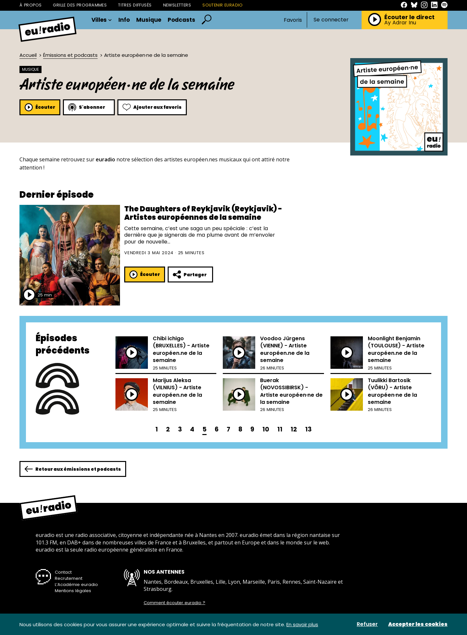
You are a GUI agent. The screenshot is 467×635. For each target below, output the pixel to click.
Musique (148, 20)
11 (279, 429)
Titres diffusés (134, 5)
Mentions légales (73, 591)
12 (294, 429)
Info (124, 20)
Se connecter (331, 19)
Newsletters (177, 5)
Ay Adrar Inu (400, 22)
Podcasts (181, 20)
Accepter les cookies (418, 624)
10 (265, 429)
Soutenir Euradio (222, 5)
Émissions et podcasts (70, 55)
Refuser (367, 624)
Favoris (293, 20)
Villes (101, 20)
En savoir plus (302, 624)
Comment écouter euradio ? (174, 603)
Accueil (28, 55)
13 (308, 429)
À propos (30, 5)
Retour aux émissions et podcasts (73, 469)
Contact (63, 572)
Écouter (40, 107)
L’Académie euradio (76, 584)
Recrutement (68, 578)
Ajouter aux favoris (152, 107)
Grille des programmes (80, 5)
